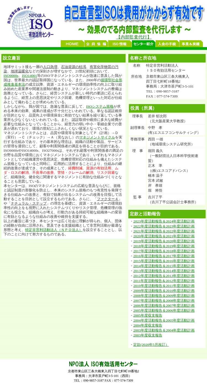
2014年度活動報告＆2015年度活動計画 (164, 266)
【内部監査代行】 (134, 37)
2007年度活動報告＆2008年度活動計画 (164, 300)
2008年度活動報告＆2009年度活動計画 (164, 296)
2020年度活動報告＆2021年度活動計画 (164, 236)
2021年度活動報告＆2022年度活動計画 (164, 231)
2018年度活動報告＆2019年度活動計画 (164, 246)
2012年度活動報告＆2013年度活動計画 (164, 276)
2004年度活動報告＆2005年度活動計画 (164, 320)
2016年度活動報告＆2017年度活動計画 (164, 256)
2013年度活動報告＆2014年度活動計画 (164, 271)
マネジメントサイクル (97, 137)
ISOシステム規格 (99, 106)
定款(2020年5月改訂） (151, 345)
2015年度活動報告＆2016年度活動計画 (164, 261)
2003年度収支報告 (147, 335)
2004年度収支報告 (147, 325)
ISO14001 (29, 76)
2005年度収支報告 (147, 315)
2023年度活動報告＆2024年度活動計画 (164, 221)
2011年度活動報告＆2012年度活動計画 (164, 281)
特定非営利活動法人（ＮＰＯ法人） (54, 230)
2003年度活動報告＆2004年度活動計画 (164, 330)
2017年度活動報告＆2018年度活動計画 (164, 251)
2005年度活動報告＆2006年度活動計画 (164, 310)
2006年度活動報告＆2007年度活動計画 (164, 305)
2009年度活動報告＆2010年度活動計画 (164, 291)
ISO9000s (11, 76)
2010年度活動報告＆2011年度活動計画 (164, 286)
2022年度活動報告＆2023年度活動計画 (164, 226)
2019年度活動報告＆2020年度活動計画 (164, 241)
